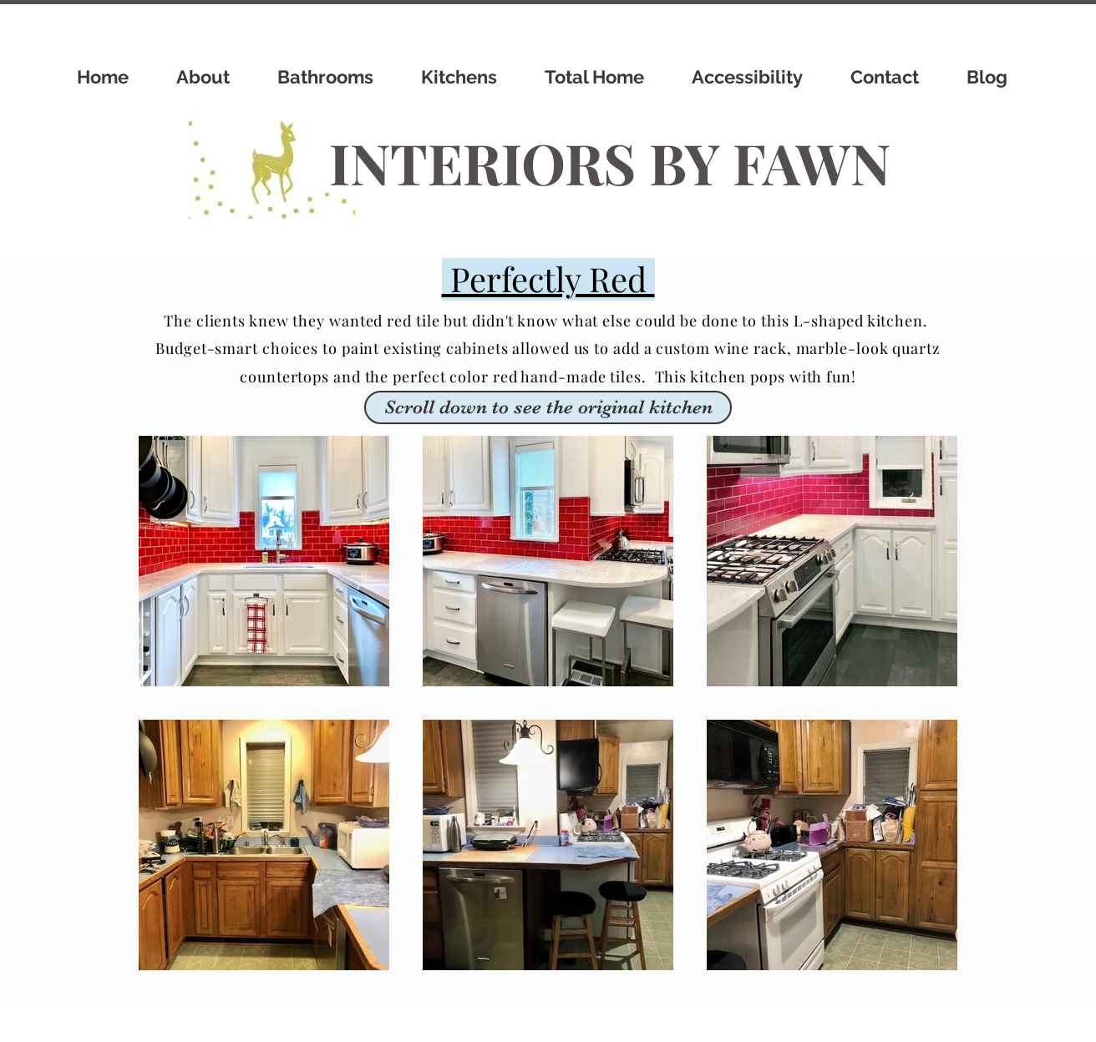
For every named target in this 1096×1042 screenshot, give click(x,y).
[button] (548, 407)
